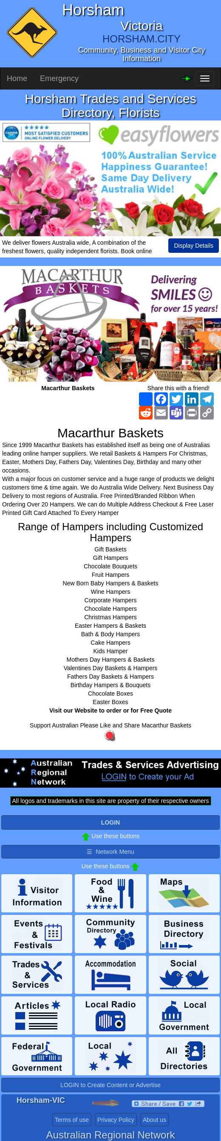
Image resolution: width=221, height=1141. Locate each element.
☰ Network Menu (110, 851)
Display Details (193, 245)
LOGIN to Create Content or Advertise (110, 1085)
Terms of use (72, 1119)
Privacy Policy (115, 1119)
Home (17, 78)
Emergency (59, 78)
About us (154, 1119)
